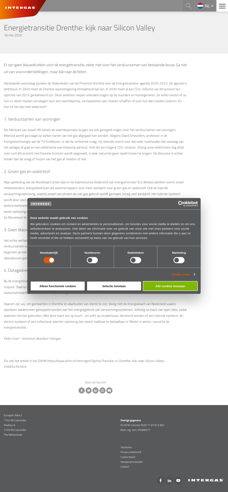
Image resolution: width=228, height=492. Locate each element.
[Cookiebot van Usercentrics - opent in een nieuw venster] (181, 204)
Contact (125, 466)
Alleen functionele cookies (57, 286)
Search (188, 6)
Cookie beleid (128, 457)
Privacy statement (131, 452)
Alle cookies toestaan (170, 286)
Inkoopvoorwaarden (132, 462)
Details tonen (181, 274)
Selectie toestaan (114, 286)
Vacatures (126, 447)
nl (207, 6)
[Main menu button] (222, 6)
